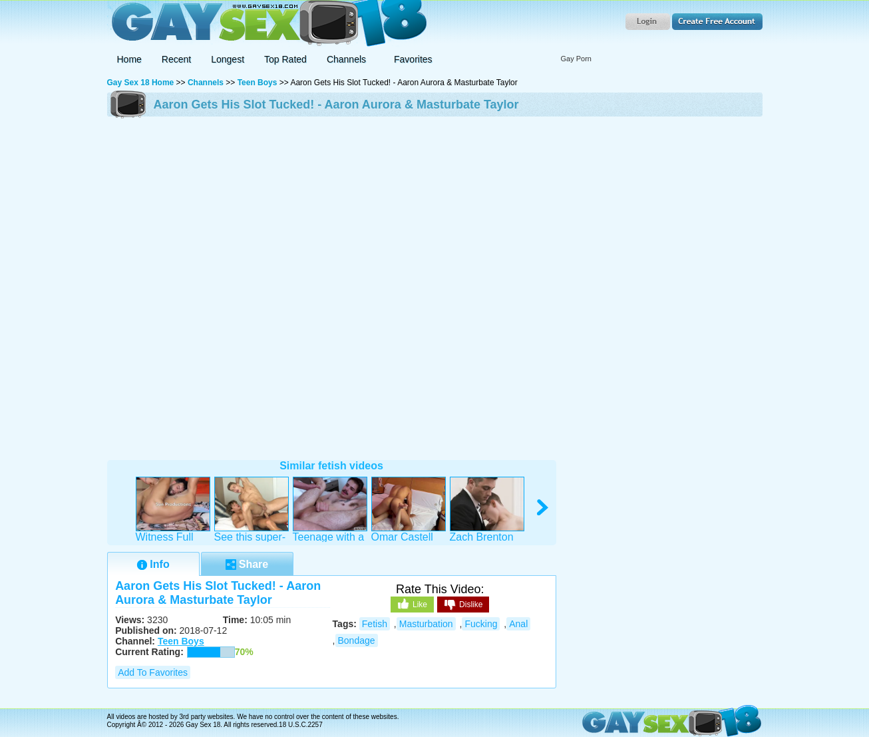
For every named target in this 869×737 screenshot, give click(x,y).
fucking (480, 623)
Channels (206, 82)
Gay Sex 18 (267, 23)
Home (129, 59)
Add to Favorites (153, 672)
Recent (176, 59)
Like (412, 604)
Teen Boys (257, 82)
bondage (356, 640)
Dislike (463, 605)
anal (518, 623)
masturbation (426, 623)
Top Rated (285, 59)
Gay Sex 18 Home (140, 82)
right (543, 507)
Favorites (413, 59)
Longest (227, 59)
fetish (374, 623)
